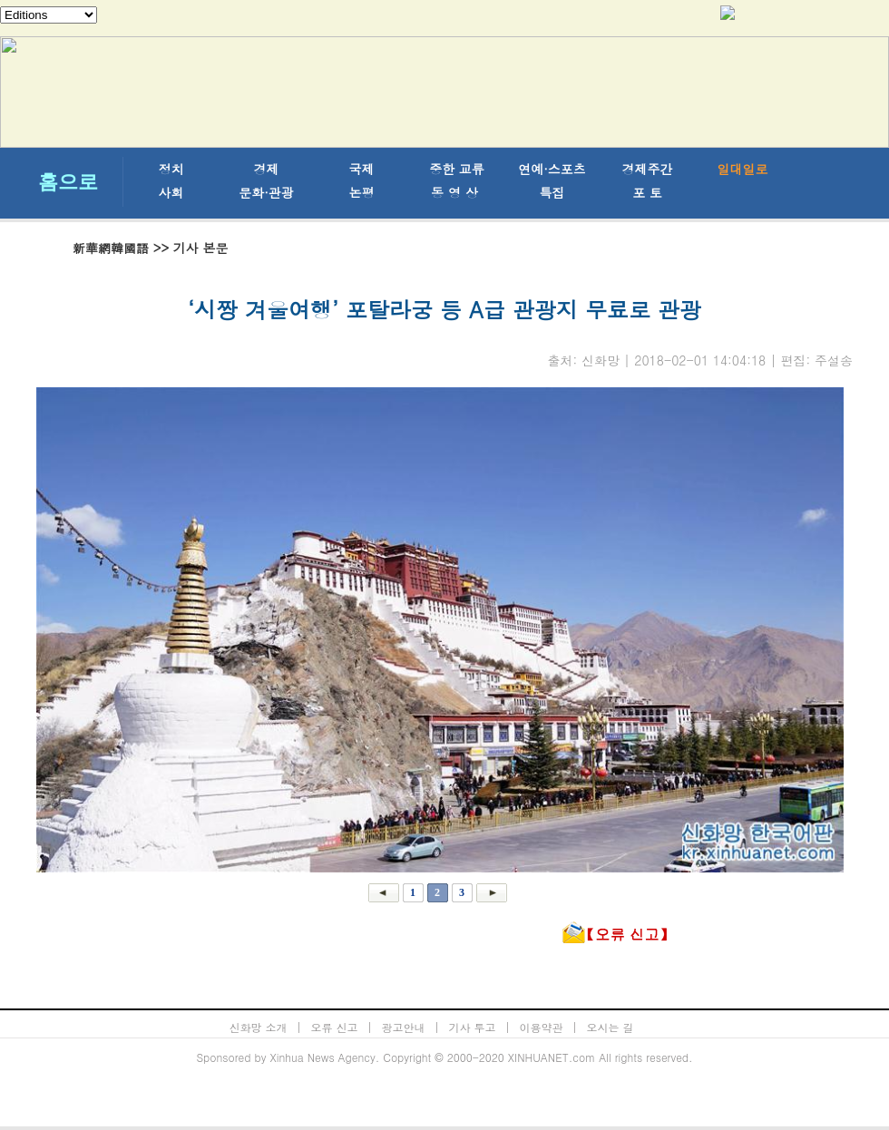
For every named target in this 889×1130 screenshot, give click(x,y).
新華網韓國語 (111, 248)
